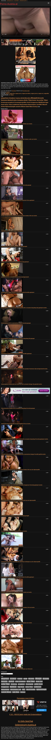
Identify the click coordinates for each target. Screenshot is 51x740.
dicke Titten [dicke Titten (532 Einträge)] (28, 100)
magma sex (40, 93)
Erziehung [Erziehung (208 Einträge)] (4, 102)
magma (8, 92)
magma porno (18, 93)
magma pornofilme (26, 93)
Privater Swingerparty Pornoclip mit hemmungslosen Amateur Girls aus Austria (19, 215)
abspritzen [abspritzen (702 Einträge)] (5, 98)
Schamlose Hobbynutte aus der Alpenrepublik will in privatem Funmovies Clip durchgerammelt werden (24, 368)
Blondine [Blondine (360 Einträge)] (28, 98)
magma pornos (34, 93)
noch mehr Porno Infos (6, 88)
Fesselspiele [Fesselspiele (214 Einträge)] (18, 102)
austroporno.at (10, 0)
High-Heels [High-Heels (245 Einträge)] (21, 687)
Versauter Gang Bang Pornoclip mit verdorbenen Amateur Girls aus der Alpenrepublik (20, 469)
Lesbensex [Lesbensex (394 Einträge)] (16, 104)
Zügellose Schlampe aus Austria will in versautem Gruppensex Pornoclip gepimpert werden (21, 485)
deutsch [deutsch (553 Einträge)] (10, 100)
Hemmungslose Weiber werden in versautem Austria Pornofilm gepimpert (17, 292)
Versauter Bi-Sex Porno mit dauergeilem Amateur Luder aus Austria (16, 592)
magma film (12, 93)
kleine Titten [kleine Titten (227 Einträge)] (8, 104)
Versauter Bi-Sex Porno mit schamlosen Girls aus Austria (14, 531)
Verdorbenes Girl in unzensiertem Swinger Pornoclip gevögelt (15, 515)
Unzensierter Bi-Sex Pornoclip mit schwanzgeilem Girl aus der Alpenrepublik (18, 500)
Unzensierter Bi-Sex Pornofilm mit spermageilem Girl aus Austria (15, 423)
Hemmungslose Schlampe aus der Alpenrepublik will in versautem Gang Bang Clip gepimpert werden (24, 307)
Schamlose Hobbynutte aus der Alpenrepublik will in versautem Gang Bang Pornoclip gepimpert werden (24, 439)
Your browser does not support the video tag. (25, 23)
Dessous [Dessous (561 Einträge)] (4, 100)
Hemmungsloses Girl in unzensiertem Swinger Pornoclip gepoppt (16, 323)
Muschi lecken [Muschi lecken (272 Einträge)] (30, 689)
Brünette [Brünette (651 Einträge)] (41, 98)
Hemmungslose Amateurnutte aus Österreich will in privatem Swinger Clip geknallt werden (21, 384)
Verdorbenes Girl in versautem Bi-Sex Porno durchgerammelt (15, 276)
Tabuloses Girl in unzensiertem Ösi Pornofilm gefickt (13, 169)
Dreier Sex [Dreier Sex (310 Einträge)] (35, 100)
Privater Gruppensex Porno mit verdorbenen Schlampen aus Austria (16, 622)
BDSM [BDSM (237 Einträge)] (23, 98)
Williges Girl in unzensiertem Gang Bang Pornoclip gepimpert (15, 261)
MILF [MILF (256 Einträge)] (40, 104)
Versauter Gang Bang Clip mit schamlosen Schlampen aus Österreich (16, 668)
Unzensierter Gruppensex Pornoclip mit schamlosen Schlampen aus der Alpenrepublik (20, 561)
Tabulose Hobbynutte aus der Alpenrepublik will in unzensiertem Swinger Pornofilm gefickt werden (23, 454)
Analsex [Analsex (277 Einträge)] (18, 98)
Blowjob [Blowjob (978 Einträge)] (34, 98)
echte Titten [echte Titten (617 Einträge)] (43, 100)
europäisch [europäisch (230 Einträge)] (10, 102)
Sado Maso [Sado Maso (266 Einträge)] (29, 106)
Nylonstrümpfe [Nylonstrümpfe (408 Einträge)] (10, 106)
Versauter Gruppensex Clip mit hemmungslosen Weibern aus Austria (16, 123)
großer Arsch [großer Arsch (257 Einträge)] (26, 102)
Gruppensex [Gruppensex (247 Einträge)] (34, 102)
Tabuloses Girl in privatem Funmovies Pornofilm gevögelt (14, 246)
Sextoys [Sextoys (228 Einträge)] (35, 106)
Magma (7, 93)
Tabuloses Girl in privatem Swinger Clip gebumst (12, 231)
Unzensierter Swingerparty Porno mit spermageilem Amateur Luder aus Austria (19, 139)
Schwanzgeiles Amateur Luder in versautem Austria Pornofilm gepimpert (17, 577)
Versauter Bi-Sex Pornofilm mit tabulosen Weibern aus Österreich (16, 638)
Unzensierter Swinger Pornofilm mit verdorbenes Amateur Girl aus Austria (17, 607)
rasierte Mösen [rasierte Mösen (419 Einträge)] (21, 106)
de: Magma (11, 94)
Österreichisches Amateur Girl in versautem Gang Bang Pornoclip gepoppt (18, 408)
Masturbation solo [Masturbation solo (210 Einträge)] (33, 104)
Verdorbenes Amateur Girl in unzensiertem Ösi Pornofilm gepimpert (16, 353)
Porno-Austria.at (8, 4)
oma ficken (16, 0)
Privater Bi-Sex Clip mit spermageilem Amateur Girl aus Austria (15, 154)
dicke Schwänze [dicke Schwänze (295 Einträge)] (18, 100)
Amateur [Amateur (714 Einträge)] (12, 98)
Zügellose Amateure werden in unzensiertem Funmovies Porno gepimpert (17, 200)
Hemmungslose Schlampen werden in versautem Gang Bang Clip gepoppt (18, 338)
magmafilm (46, 93)
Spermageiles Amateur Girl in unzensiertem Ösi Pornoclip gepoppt (16, 185)
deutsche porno (23, 0)
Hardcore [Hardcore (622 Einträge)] (41, 102)
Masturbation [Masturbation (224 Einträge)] (24, 104)
